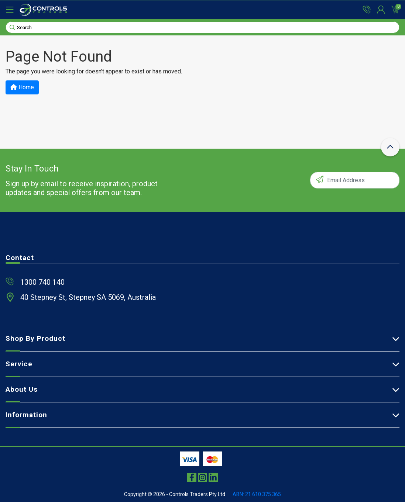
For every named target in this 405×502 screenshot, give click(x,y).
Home (22, 87)
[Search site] (12, 27)
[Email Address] (354, 180)
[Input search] (202, 27)
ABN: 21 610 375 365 (257, 494)
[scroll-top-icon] (390, 147)
